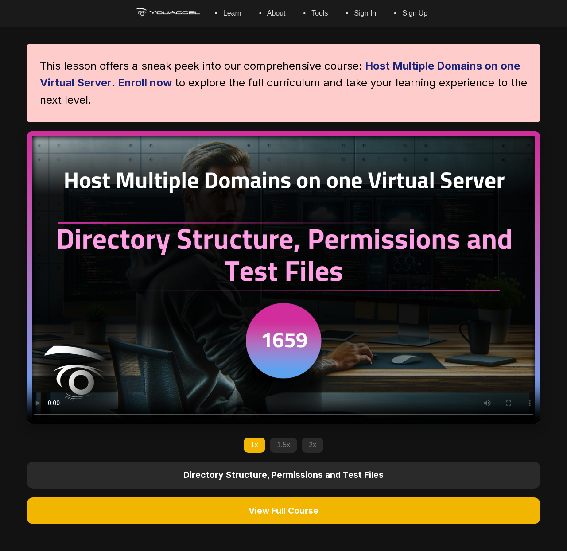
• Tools (315, 13)
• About (272, 13)
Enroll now (145, 82)
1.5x (283, 445)
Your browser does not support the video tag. (283, 277)
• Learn (228, 13)
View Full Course (283, 510)
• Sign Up (410, 13)
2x (312, 445)
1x (254, 445)
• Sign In (361, 13)
